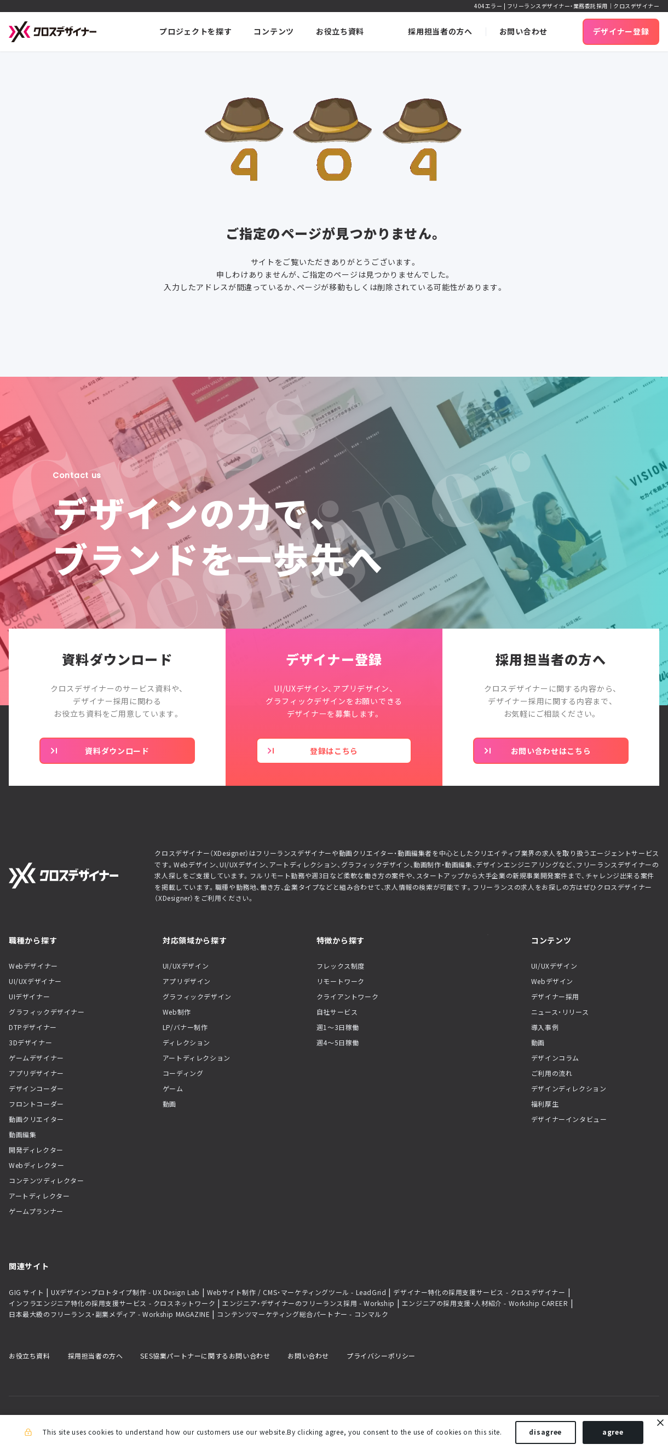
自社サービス (337, 1012)
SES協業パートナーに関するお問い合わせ (205, 1356)
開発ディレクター (36, 1150)
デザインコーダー (36, 1089)
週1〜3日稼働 (337, 1027)
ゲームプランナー (36, 1211)
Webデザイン (552, 981)
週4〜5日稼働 (337, 1043)
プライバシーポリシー (381, 1356)
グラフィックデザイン (197, 997)
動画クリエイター (36, 1119)
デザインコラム (555, 1058)
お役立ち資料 (29, 1356)
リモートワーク (340, 981)
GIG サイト (26, 1292)
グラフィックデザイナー (47, 1012)
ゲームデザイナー (36, 1058)
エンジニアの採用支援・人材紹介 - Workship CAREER (485, 1303)
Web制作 (177, 1012)
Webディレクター (36, 1165)
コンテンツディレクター (46, 1181)
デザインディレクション (569, 1089)
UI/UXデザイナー (35, 981)
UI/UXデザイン (186, 966)
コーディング (183, 1073)
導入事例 (544, 1027)
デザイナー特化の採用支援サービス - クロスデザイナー (479, 1292)
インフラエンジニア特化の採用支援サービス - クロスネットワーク (112, 1303)
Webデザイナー (33, 966)
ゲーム (173, 1089)
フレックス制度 (340, 966)
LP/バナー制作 (185, 1027)
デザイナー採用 (555, 997)
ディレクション (186, 1043)
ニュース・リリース (560, 1012)
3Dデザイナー (30, 1043)
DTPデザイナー (33, 1027)
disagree (545, 1432)
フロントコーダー (36, 1104)
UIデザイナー (29, 997)
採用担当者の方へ (95, 1356)
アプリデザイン (187, 981)
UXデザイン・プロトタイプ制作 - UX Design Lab (125, 1292)
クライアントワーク (347, 997)
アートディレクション (197, 1058)
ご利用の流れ (552, 1073)
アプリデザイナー (36, 1073)
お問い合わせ (308, 1356)
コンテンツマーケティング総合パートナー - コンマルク (302, 1314)
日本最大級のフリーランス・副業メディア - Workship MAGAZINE (109, 1314)
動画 (169, 1104)
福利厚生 (544, 1104)
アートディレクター (39, 1196)
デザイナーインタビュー (569, 1119)
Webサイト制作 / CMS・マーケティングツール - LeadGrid (297, 1292)
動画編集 (22, 1135)
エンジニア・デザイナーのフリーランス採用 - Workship (308, 1303)
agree (613, 1432)
